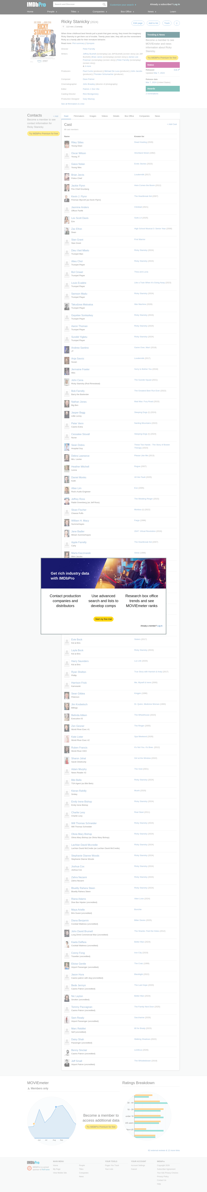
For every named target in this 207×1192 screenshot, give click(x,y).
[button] (104, 619)
